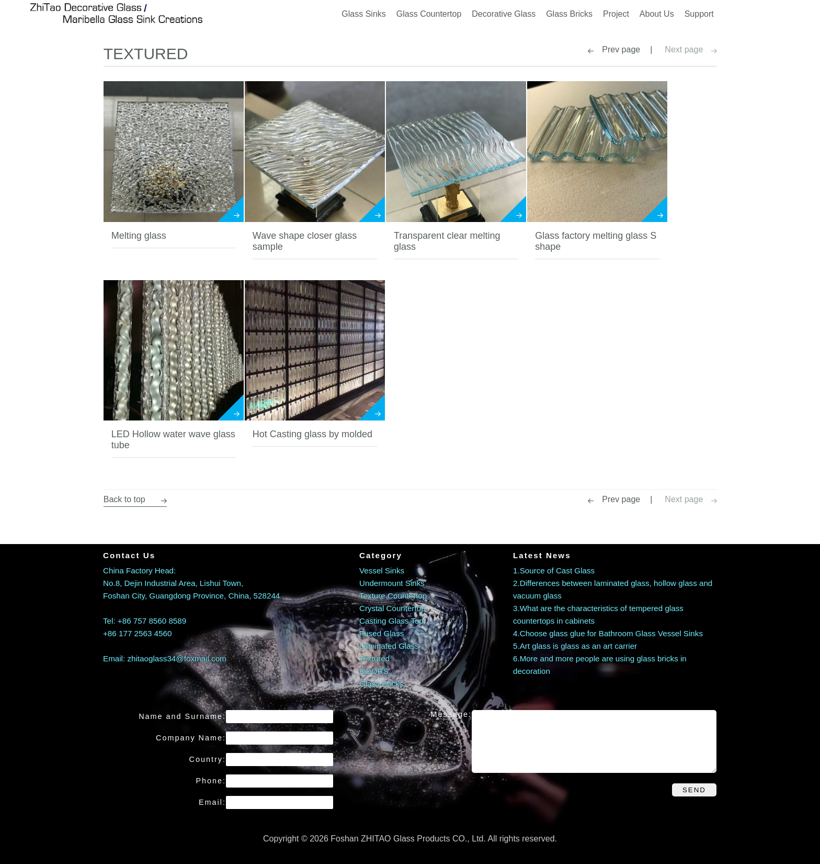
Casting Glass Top (391, 620)
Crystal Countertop (392, 607)
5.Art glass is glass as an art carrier (575, 645)
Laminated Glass (389, 645)
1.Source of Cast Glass (554, 570)
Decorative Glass (504, 12)
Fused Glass (381, 632)
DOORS (374, 670)
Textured (374, 657)
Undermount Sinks (392, 582)
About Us (657, 12)
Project (616, 12)
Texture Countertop (393, 595)
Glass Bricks (569, 12)
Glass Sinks (363, 12)
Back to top (134, 498)
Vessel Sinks (381, 570)
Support (699, 12)
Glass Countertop (429, 12)
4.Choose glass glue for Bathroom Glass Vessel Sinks (608, 632)
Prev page (621, 49)
